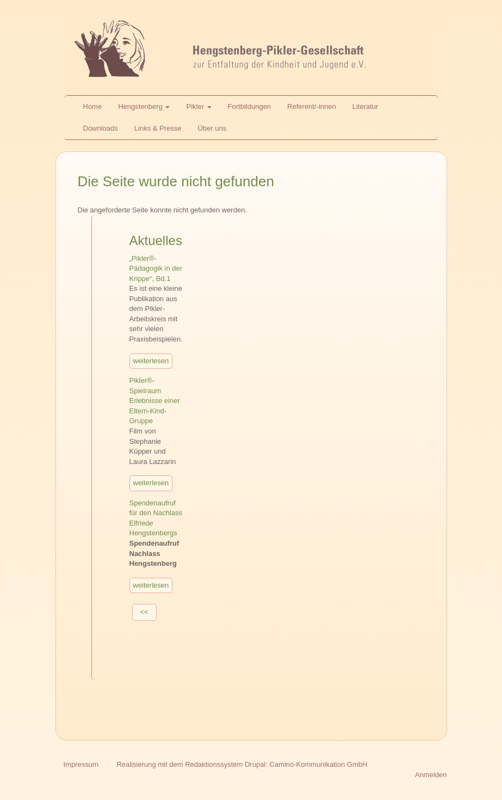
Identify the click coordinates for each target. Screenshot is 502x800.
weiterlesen (151, 361)
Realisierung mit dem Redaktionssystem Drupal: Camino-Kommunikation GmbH (241, 764)
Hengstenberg (144, 106)
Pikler (198, 106)
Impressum (81, 764)
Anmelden (431, 775)
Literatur (365, 106)
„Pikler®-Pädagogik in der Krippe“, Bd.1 (156, 268)
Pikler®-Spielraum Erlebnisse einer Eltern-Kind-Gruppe (154, 400)
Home (92, 106)
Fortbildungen (249, 106)
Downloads (100, 128)
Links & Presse (158, 128)
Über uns (212, 128)
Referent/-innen (311, 106)
